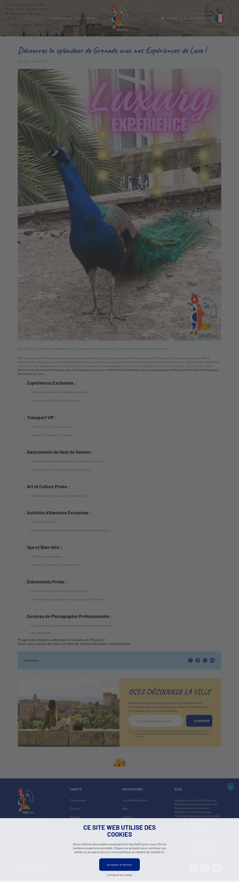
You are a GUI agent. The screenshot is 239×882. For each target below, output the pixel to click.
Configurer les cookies (119, 875)
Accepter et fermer (119, 865)
